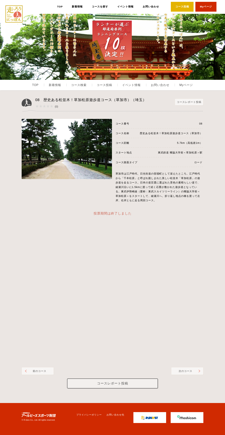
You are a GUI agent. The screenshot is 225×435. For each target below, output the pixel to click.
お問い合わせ (151, 6)
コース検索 (79, 85)
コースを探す (100, 6)
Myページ (206, 6)
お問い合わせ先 (115, 414)
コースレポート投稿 (189, 102)
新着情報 (77, 6)
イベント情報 (125, 6)
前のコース (39, 371)
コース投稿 (182, 6)
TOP (60, 6)
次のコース (185, 371)
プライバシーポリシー (89, 414)
